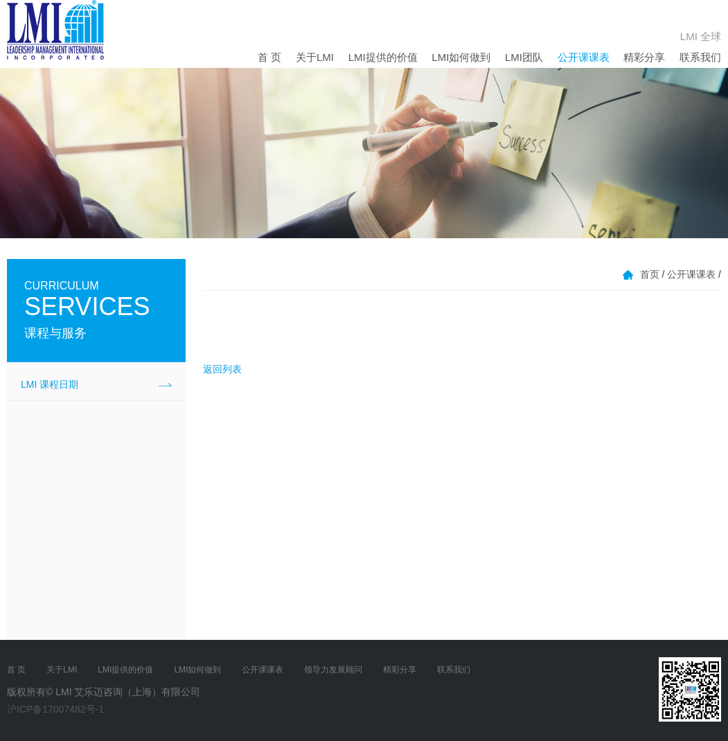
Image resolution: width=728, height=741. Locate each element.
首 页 (269, 57)
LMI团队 (524, 57)
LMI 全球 (700, 36)
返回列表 (222, 369)
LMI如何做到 (461, 57)
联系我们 (700, 57)
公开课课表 (584, 57)
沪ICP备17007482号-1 (55, 709)
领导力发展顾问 (333, 670)
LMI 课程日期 (49, 384)
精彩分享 (644, 57)
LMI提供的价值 (383, 57)
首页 (649, 274)
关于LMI (315, 57)
